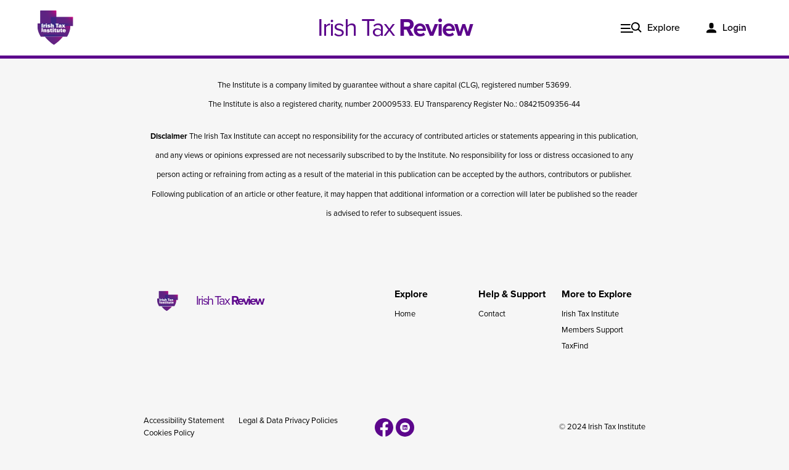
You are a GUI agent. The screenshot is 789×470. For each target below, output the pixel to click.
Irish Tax (394, 28)
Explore (663, 28)
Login (734, 28)
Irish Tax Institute (590, 314)
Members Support (592, 330)
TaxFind (575, 346)
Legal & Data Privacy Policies (288, 421)
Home (404, 314)
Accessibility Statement (184, 421)
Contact (491, 314)
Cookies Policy (169, 433)
